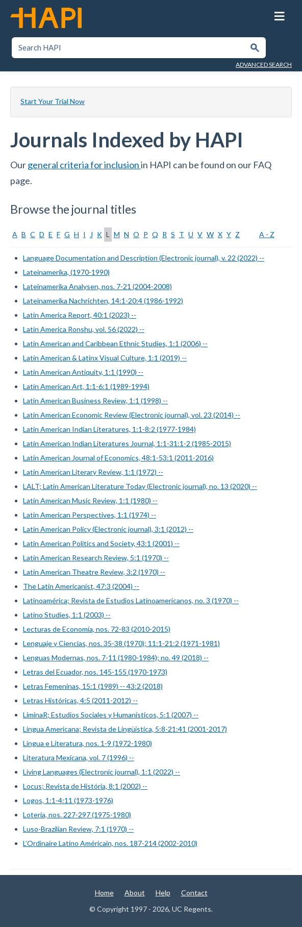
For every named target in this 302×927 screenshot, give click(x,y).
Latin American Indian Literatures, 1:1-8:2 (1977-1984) (109, 429)
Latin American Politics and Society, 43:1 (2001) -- (101, 543)
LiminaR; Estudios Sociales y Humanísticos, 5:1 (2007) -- (110, 714)
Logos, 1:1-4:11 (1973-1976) (68, 800)
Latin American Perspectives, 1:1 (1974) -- (89, 514)
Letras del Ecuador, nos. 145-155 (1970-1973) (95, 671)
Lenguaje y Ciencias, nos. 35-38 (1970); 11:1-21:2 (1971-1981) (121, 643)
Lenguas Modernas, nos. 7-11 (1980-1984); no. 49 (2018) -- (116, 657)
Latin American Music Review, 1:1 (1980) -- (90, 500)
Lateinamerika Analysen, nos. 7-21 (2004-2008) (97, 286)
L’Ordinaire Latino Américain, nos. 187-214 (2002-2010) (110, 843)
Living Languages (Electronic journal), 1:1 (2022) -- (101, 771)
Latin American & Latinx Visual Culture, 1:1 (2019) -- (105, 357)
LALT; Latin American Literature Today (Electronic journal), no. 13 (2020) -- (140, 486)
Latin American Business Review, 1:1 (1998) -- (95, 400)
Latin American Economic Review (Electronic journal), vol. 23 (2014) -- (131, 414)
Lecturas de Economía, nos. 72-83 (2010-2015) (96, 629)
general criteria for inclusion (84, 164)
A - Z (266, 234)
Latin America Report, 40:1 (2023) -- (79, 315)
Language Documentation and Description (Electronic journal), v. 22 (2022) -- (143, 257)
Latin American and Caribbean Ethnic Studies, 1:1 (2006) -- (115, 343)
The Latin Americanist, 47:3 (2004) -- (81, 586)
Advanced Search (264, 64)
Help (163, 892)
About (134, 892)
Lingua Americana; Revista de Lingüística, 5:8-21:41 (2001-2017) (125, 729)
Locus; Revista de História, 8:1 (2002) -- (85, 786)
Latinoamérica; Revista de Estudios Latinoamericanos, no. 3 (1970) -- (131, 600)
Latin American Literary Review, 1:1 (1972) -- (93, 472)
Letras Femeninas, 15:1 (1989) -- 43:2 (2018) (93, 686)
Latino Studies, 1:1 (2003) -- (67, 614)
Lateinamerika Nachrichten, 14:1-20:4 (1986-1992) (103, 300)
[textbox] (129, 47)
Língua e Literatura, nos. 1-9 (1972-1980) (87, 743)
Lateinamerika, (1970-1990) (66, 272)
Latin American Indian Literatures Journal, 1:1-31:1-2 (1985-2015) (127, 443)
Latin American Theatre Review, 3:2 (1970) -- (94, 572)
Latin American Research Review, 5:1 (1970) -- (96, 557)
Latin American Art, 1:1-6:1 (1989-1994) (86, 386)
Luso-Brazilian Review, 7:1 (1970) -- (78, 829)
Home (104, 892)
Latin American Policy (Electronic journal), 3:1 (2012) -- (108, 529)
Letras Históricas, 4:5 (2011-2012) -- (80, 700)
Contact (194, 892)
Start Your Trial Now (52, 101)
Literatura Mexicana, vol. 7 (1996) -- (78, 757)
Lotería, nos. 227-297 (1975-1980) (77, 814)
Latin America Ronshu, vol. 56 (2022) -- (83, 329)
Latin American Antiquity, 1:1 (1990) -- (83, 372)
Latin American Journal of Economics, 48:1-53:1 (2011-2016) (118, 457)
